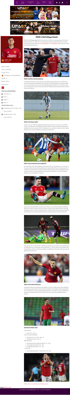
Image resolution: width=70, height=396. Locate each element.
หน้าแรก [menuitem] (17, 3)
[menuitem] (23, 3)
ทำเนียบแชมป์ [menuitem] (50, 3)
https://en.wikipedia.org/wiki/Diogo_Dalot (38, 385)
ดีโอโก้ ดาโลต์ (7, 388)
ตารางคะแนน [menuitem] (38, 3)
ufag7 (39, 393)
